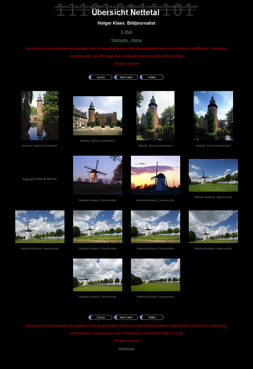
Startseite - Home (126, 40)
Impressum (126, 348)
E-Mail (126, 32)
